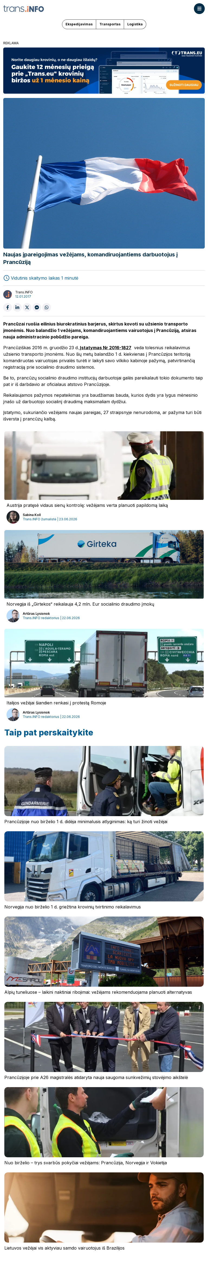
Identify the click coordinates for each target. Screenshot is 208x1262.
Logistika (135, 24)
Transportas (110, 24)
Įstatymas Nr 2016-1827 (105, 347)
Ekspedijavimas (79, 24)
